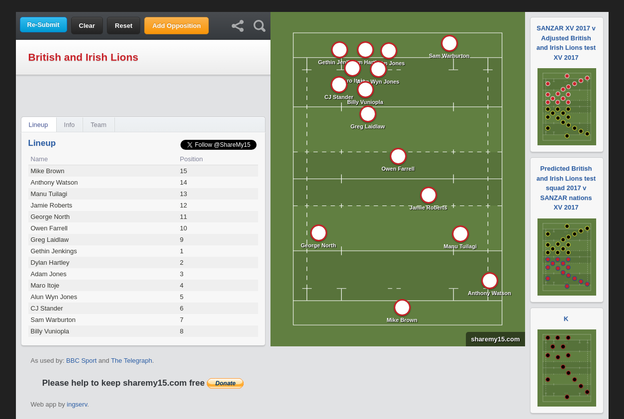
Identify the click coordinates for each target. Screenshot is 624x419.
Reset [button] (123, 25)
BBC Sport (81, 360)
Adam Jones (49, 274)
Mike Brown (48, 171)
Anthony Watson (54, 182)
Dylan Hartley (50, 262)
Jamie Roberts (52, 205)
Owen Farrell (49, 228)
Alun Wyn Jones (54, 297)
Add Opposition (176, 25)
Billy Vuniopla (50, 331)
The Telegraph (131, 360)
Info (69, 124)
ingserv (77, 404)
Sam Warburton (53, 319)
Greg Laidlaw (50, 239)
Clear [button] (87, 25)
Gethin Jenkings (54, 251)
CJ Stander (47, 308)
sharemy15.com (493, 339)
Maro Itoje (45, 285)
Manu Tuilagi (49, 194)
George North (50, 216)
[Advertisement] (312, 5)
